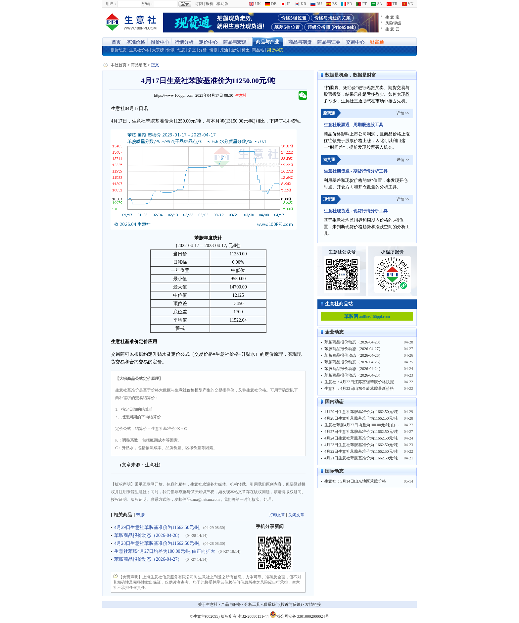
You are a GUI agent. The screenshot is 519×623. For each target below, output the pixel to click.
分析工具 (252, 604)
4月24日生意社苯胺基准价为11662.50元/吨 (361, 438)
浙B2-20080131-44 (253, 616)
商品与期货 (299, 42)
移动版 (222, 3)
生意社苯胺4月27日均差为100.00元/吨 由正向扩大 (164, 551)
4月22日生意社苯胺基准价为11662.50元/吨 (361, 451)
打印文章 (277, 515)
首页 (116, 42)
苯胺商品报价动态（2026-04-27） (148, 559)
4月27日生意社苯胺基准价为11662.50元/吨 (361, 431)
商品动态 (139, 65)
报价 (209, 3)
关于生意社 (208, 604)
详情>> (403, 113)
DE (270, 3)
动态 (181, 50)
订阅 (199, 3)
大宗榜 (158, 50)
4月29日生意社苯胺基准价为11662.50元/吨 (157, 527)
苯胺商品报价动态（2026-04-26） (353, 355)
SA (376, 3)
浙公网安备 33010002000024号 (299, 614)
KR (300, 3)
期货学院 (275, 50)
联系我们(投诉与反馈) (282, 604)
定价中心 (208, 42)
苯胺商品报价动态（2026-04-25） (353, 362)
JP (285, 3)
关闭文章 (296, 515)
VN (407, 3)
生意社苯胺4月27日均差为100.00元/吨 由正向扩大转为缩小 (375, 425)
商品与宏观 (234, 42)
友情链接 (313, 604)
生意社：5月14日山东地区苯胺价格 (355, 481)
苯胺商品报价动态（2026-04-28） (148, 535)
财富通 (377, 42)
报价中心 (160, 42)
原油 (224, 50)
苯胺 (140, 514)
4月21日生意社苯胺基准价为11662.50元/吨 (361, 458)
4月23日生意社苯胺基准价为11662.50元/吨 (361, 444)
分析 (203, 50)
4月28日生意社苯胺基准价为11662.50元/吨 (157, 543)
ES (331, 3)
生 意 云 (392, 29)
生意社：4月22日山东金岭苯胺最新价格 (359, 388)
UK (255, 3)
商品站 (258, 50)
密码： (148, 3)
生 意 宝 (392, 17)
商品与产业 (267, 41)
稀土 (246, 50)
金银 (235, 50)
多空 (192, 50)
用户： (112, 3)
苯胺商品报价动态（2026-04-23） (353, 375)
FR (346, 3)
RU (316, 3)
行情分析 (184, 42)
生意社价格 (139, 50)
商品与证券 (328, 42)
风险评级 (393, 23)
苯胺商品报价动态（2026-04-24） (353, 368)
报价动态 (118, 50)
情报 (213, 50)
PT (361, 3)
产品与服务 (231, 604)
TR (392, 3)
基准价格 (135, 42)
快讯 (170, 50)
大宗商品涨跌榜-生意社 (131, 22)
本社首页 (118, 65)
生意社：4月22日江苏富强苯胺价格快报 (359, 382)
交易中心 (355, 42)
